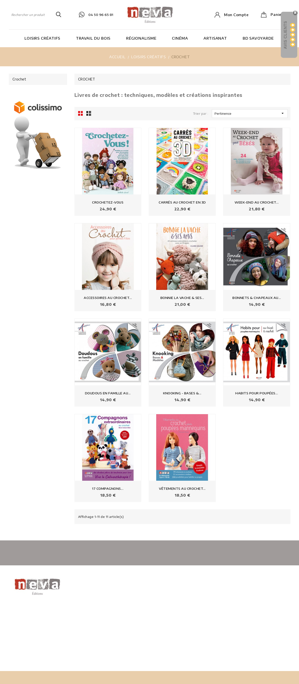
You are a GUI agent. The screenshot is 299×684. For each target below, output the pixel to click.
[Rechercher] (35, 15)
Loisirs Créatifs (42, 38)
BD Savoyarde (258, 38)
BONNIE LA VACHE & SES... (182, 298)
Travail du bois (93, 38)
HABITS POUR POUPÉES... (256, 393)
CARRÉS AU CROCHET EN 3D (182, 202)
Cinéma (180, 38)
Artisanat (215, 38)
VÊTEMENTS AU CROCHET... (182, 488)
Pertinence (250, 113)
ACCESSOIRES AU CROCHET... (108, 298)
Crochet (19, 79)
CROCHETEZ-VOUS (107, 202)
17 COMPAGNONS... (107, 488)
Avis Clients (285, 35)
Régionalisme (141, 38)
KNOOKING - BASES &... (182, 393)
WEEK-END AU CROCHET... (257, 202)
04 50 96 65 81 (100, 15)
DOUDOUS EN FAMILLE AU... (108, 393)
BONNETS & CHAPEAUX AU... (256, 298)
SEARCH (58, 15)
